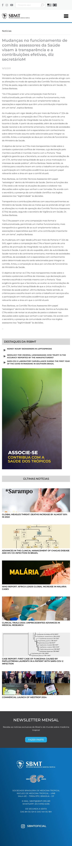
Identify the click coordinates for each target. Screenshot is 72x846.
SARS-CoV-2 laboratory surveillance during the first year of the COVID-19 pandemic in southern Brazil (38, 362)
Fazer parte (36, 739)
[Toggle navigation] (66, 16)
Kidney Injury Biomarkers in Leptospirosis (29, 349)
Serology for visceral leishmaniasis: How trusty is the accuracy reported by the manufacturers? (36, 356)
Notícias (6, 31)
